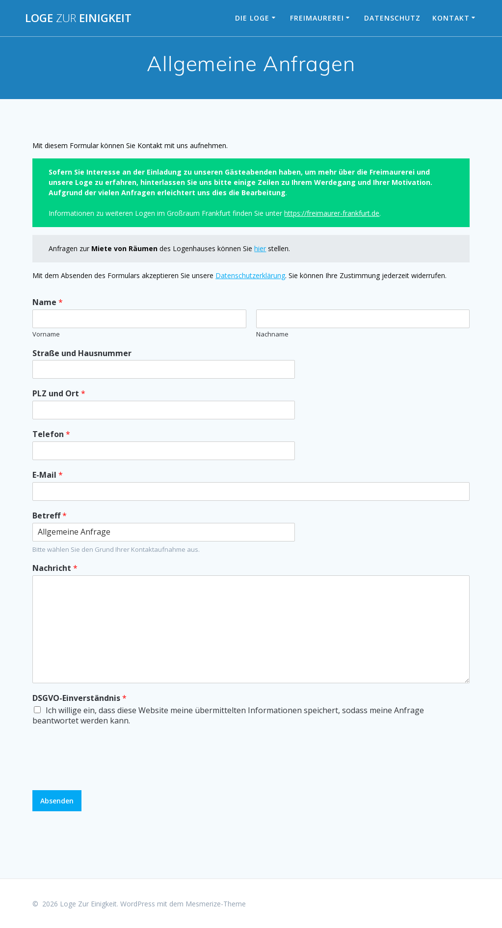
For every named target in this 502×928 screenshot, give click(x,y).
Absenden (57, 800)
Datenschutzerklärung (250, 275)
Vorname (46, 334)
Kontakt (451, 18)
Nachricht (55, 568)
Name (47, 302)
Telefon (51, 434)
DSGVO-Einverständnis (79, 698)
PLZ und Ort (58, 393)
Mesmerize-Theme (215, 903)
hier (260, 248)
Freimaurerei (317, 18)
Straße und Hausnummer (82, 353)
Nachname (272, 334)
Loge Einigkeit (78, 18)
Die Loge (252, 18)
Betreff (49, 516)
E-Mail (47, 475)
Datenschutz (392, 18)
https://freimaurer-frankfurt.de (331, 213)
